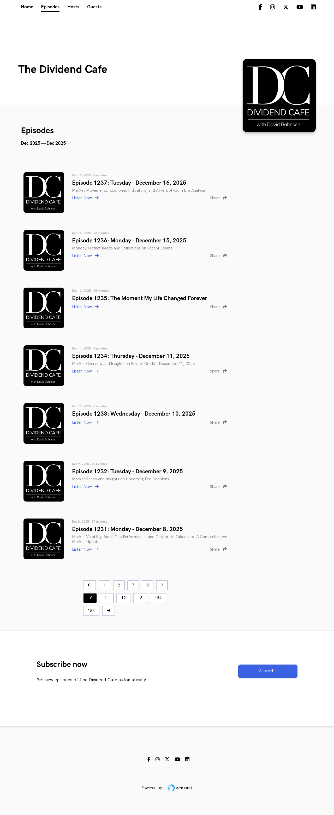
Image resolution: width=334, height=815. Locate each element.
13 (140, 598)
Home (27, 7)
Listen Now (85, 198)
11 (106, 598)
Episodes (50, 7)
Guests (94, 7)
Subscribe (268, 670)
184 (158, 598)
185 (91, 610)
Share (218, 198)
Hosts (73, 7)
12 (123, 598)
